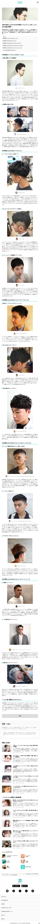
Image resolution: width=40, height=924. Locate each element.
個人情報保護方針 (4, 900)
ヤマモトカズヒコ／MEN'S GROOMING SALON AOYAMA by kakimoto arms (20, 476)
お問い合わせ (3, 896)
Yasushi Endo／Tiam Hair (20, 566)
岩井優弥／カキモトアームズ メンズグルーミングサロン (20, 649)
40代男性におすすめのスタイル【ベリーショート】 (12, 47)
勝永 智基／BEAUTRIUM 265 (20, 333)
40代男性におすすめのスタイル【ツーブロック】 (12, 43)
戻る (20, 715)
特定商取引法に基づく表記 (6, 907)
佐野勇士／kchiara (20, 606)
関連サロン (3, 915)
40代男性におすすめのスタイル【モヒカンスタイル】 (13, 45)
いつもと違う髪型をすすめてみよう (9, 50)
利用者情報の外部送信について (7, 911)
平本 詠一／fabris (20, 239)
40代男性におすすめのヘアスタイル (9, 40)
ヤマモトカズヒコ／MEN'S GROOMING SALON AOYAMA (20, 521)
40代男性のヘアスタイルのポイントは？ (10, 38)
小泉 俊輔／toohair (20, 192)
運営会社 (3, 918)
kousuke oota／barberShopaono (20, 686)
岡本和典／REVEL (20, 88)
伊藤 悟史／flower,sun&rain (20, 134)
